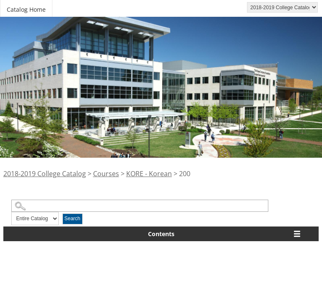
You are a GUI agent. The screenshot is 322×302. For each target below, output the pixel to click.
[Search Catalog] (140, 206)
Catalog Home (26, 9)
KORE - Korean (149, 173)
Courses (106, 173)
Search (72, 218)
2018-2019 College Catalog (44, 173)
